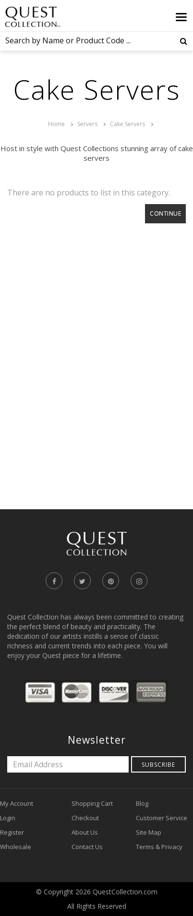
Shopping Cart (92, 803)
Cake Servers (127, 124)
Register (12, 832)
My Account (16, 803)
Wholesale (15, 846)
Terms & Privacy (159, 846)
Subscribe (158, 765)
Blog (142, 803)
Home (56, 124)
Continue (165, 213)
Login (7, 817)
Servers (87, 124)
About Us (85, 832)
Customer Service (161, 817)
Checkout (85, 817)
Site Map (148, 832)
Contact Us (87, 846)
